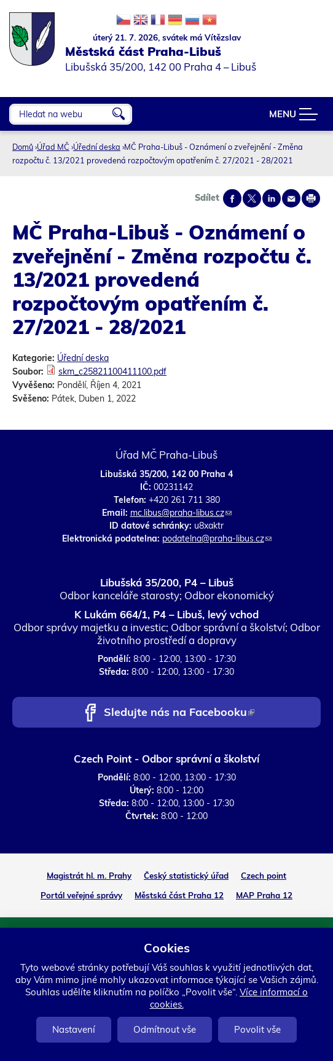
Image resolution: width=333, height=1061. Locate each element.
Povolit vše (257, 1029)
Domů (22, 147)
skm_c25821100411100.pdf (112, 371)
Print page (311, 198)
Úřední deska (96, 147)
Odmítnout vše (164, 1029)
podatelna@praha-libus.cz (217, 538)
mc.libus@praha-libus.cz (181, 512)
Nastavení (73, 1029)
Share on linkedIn (271, 198)
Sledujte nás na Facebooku (179, 713)
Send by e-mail (291, 198)
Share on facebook (232, 198)
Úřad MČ (53, 147)
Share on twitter (252, 198)
